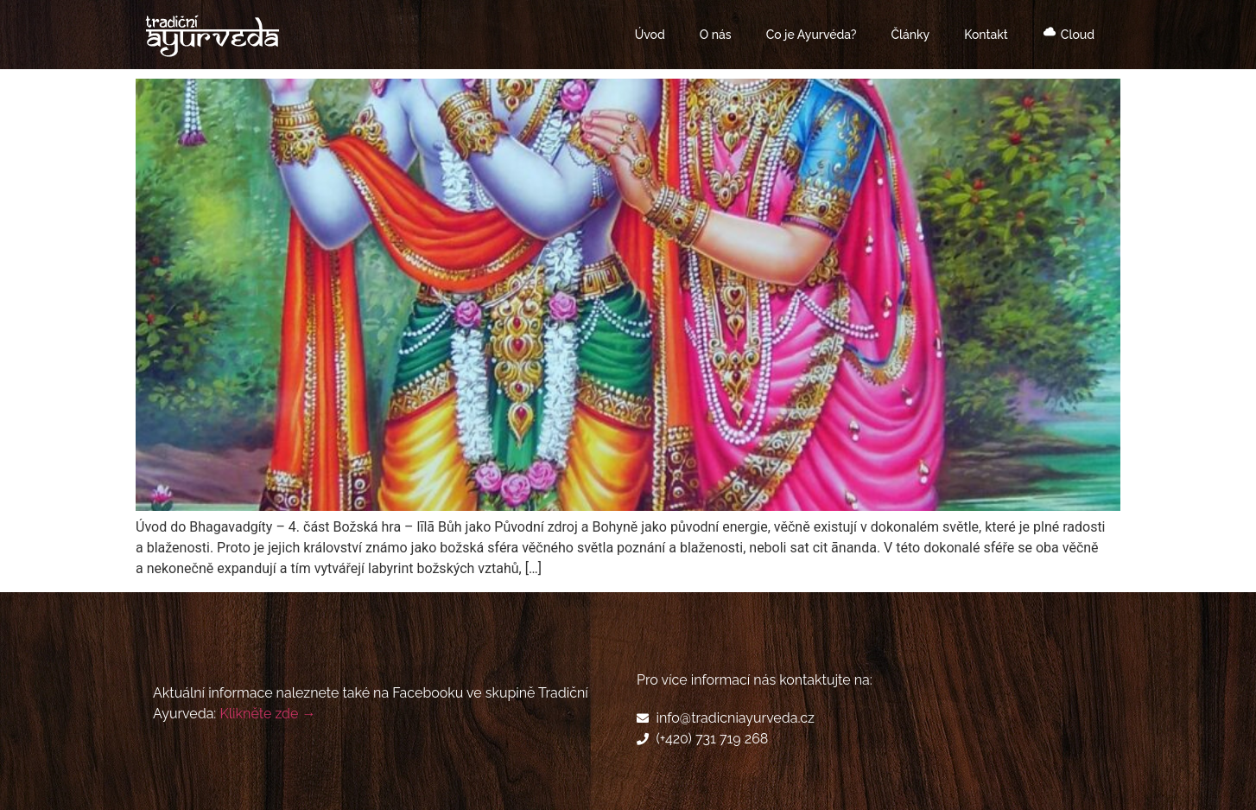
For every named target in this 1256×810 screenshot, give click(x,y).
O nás (716, 34)
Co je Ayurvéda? (811, 34)
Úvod (650, 34)
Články (910, 34)
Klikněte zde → (267, 713)
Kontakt (985, 34)
